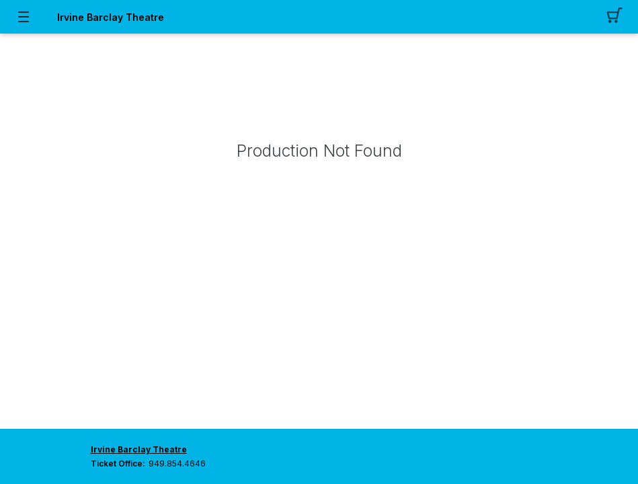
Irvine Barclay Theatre (110, 17)
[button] (615, 17)
